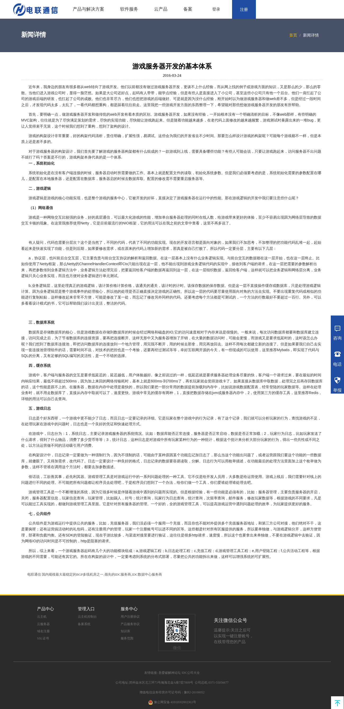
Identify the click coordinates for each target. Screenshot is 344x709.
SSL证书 (43, 638)
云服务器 (43, 624)
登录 (216, 9)
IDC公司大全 (191, 673)
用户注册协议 (130, 616)
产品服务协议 (130, 624)
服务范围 (127, 638)
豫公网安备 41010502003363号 (175, 702)
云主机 (42, 616)
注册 (244, 9)
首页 (293, 35)
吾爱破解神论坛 (170, 673)
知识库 (125, 631)
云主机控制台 (87, 616)
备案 (187, 9)
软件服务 (129, 9)
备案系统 (84, 624)
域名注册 (43, 631)
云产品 (161, 9)
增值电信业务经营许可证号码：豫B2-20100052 (172, 692)
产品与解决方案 (88, 9)
